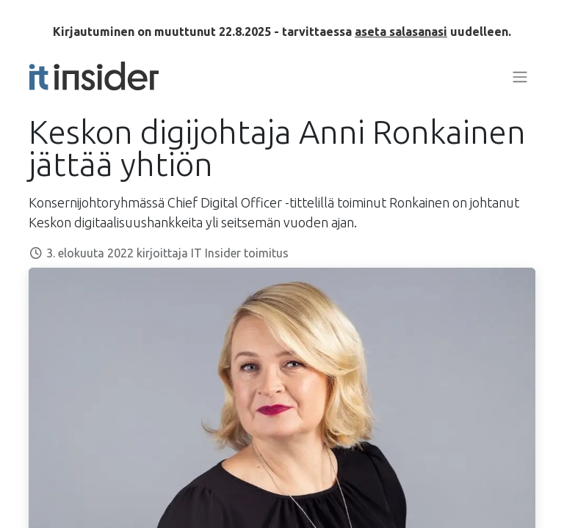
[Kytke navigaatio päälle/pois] (520, 76)
